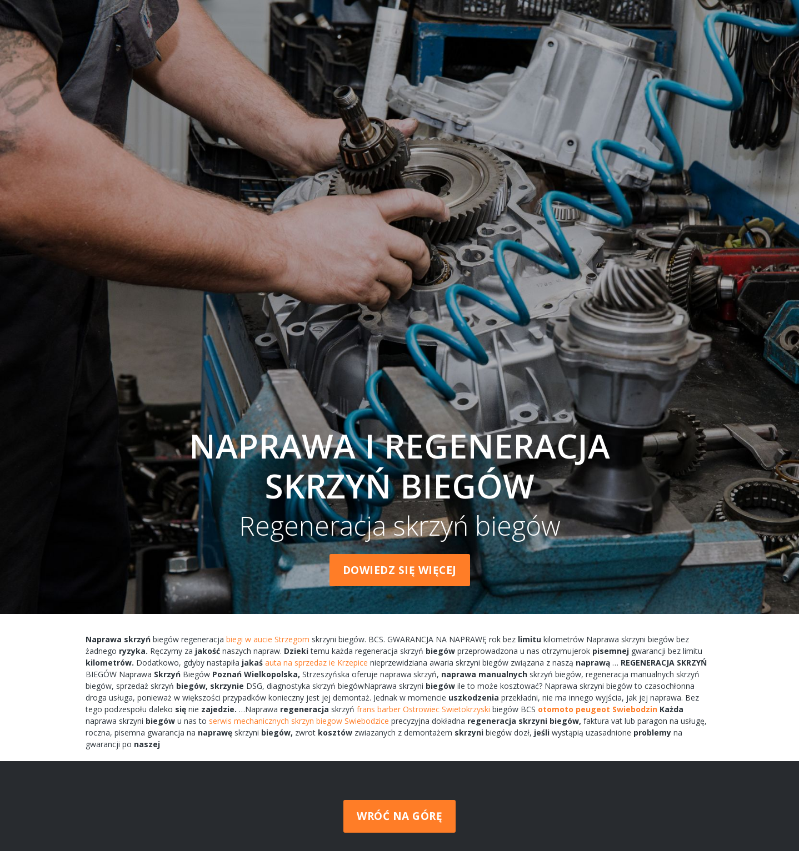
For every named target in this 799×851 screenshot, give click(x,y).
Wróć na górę (399, 816)
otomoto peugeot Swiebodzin (597, 709)
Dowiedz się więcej (400, 570)
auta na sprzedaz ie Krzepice (316, 662)
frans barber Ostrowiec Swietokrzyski (423, 709)
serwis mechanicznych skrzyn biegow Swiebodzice (299, 721)
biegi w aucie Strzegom (267, 639)
